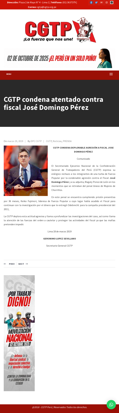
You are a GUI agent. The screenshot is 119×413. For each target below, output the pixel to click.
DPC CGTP (36, 141)
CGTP (49, 141)
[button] (111, 404)
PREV (9, 263)
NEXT (23, 263)
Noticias (57, 141)
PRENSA (67, 141)
